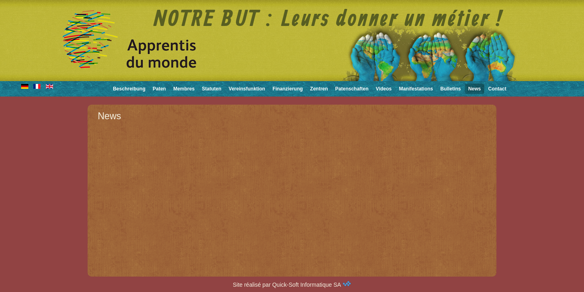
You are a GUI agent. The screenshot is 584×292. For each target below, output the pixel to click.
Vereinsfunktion (247, 89)
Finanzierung (288, 89)
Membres (184, 89)
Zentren (319, 89)
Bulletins (450, 89)
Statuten (211, 89)
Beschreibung (129, 89)
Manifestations (416, 89)
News (474, 89)
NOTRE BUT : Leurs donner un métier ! (328, 20)
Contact (497, 89)
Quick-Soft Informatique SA (311, 284)
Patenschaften (352, 89)
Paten (159, 89)
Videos (384, 89)
